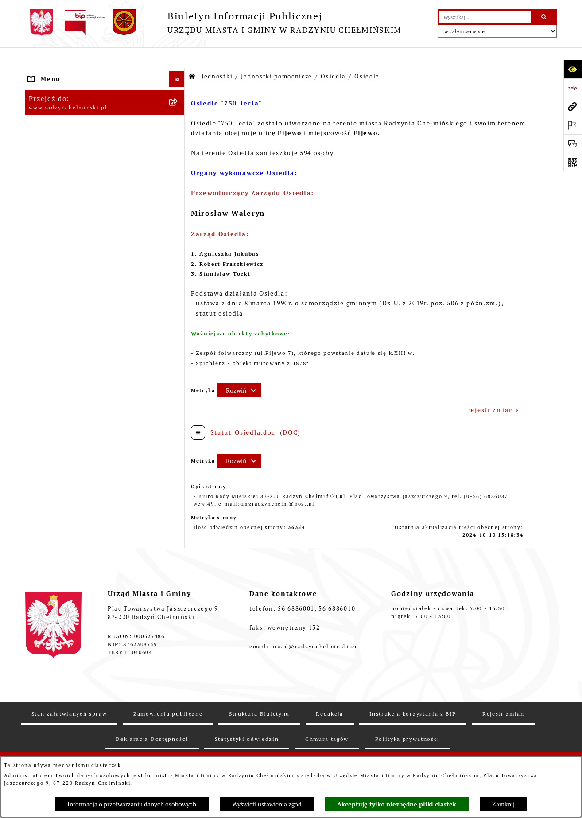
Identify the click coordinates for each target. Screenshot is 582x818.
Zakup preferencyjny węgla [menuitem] (74, 516)
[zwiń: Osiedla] (178, 339)
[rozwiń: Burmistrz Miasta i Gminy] (178, 136)
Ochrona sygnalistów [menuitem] (63, 198)
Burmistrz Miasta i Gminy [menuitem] (71, 136)
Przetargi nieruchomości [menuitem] (70, 229)
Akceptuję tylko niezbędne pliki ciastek (396, 804)
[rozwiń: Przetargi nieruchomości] (178, 229)
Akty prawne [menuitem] (49, 470)
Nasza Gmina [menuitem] (50, 74)
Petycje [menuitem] (41, 182)
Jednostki (217, 55)
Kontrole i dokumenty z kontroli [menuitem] (83, 578)
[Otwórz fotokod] (572, 162)
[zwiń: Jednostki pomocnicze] (178, 296)
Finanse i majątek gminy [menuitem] (69, 260)
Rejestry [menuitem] (42, 563)
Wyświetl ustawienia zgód (267, 804)
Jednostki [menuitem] (44, 275)
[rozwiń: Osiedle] (178, 360)
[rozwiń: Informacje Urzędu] (178, 167)
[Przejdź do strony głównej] (213, 22)
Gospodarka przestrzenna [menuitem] (71, 532)
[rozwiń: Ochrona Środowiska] (178, 547)
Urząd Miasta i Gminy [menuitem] (64, 151)
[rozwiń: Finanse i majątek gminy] (178, 260)
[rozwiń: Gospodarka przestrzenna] (178, 532)
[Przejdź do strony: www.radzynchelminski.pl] (572, 106)
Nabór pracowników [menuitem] (62, 244)
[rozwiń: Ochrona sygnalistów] (178, 198)
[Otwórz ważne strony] (572, 125)
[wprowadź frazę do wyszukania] (485, 17)
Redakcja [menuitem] (43, 609)
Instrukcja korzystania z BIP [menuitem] (76, 625)
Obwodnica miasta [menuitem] (59, 501)
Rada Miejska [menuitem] (50, 120)
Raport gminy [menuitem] (51, 89)
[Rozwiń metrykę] (239, 369)
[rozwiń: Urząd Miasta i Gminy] (178, 151)
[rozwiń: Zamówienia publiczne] (178, 213)
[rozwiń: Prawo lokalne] (178, 454)
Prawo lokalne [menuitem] (52, 454)
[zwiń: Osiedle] (178, 381)
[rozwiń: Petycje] (178, 182)
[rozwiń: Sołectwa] (178, 317)
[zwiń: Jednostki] (178, 275)
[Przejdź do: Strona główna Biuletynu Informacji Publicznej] (192, 56)
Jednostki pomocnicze (276, 55)
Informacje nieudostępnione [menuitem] (76, 640)
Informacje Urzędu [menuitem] (60, 167)
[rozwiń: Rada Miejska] (178, 120)
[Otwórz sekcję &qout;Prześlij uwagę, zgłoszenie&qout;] (572, 143)
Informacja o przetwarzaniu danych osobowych (131, 804)
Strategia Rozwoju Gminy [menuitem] (71, 485)
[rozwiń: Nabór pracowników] (178, 244)
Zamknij (503, 804)
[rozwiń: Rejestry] (178, 563)
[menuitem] (105, 105)
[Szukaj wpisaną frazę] (544, 17)
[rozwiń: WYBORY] (178, 105)
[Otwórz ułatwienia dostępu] (572, 69)
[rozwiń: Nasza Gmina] (178, 74)
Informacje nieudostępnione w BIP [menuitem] (87, 594)
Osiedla (333, 55)
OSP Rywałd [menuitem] (48, 656)
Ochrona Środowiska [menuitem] (63, 547)
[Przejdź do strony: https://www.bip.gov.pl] (572, 87)
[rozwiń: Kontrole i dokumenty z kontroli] (178, 578)
